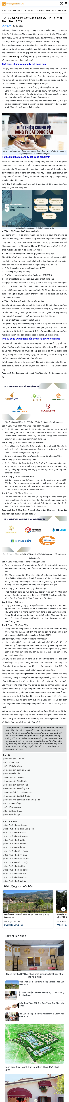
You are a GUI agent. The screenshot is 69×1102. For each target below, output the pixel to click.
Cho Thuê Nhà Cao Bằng (16, 870)
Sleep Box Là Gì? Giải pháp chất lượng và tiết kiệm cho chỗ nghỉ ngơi (34, 975)
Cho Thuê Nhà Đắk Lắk (15, 881)
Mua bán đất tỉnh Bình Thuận (17, 796)
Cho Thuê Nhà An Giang (15, 825)
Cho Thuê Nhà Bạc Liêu (15, 832)
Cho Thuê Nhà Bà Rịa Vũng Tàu (19, 828)
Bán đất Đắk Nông (13, 766)
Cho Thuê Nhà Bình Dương (16, 851)
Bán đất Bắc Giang (13, 811)
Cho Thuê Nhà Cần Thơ (15, 873)
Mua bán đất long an (14, 777)
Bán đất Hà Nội (11, 762)
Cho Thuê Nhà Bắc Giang (16, 836)
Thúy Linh (6, 26)
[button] (63, 909)
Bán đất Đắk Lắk (12, 773)
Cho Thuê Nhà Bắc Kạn (15, 840)
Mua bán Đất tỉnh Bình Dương (18, 792)
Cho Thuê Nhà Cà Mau (14, 866)
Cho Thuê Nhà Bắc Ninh (15, 843)
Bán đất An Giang (12, 807)
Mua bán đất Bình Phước (15, 781)
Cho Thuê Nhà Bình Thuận (16, 862)
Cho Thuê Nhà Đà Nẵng (15, 877)
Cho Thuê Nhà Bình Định (15, 855)
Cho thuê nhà (10, 821)
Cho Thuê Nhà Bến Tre (14, 847)
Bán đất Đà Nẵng (12, 803)
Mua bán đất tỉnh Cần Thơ (16, 785)
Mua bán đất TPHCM (14, 758)
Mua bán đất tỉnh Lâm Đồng (17, 770)
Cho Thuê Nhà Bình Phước (16, 858)
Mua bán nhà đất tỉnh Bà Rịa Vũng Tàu (22, 799)
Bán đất (7, 755)
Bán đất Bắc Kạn (12, 814)
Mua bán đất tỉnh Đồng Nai (16, 788)
